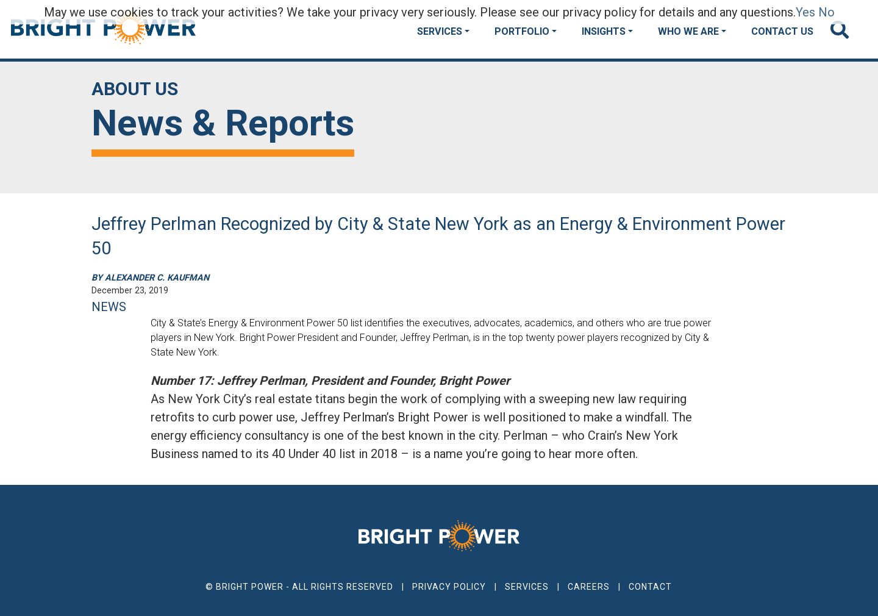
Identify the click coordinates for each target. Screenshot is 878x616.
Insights (604, 31)
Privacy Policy (449, 587)
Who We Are (688, 31)
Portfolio (521, 31)
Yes (805, 12)
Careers (589, 587)
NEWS (108, 306)
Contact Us (782, 31)
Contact (650, 587)
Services (439, 31)
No (826, 12)
